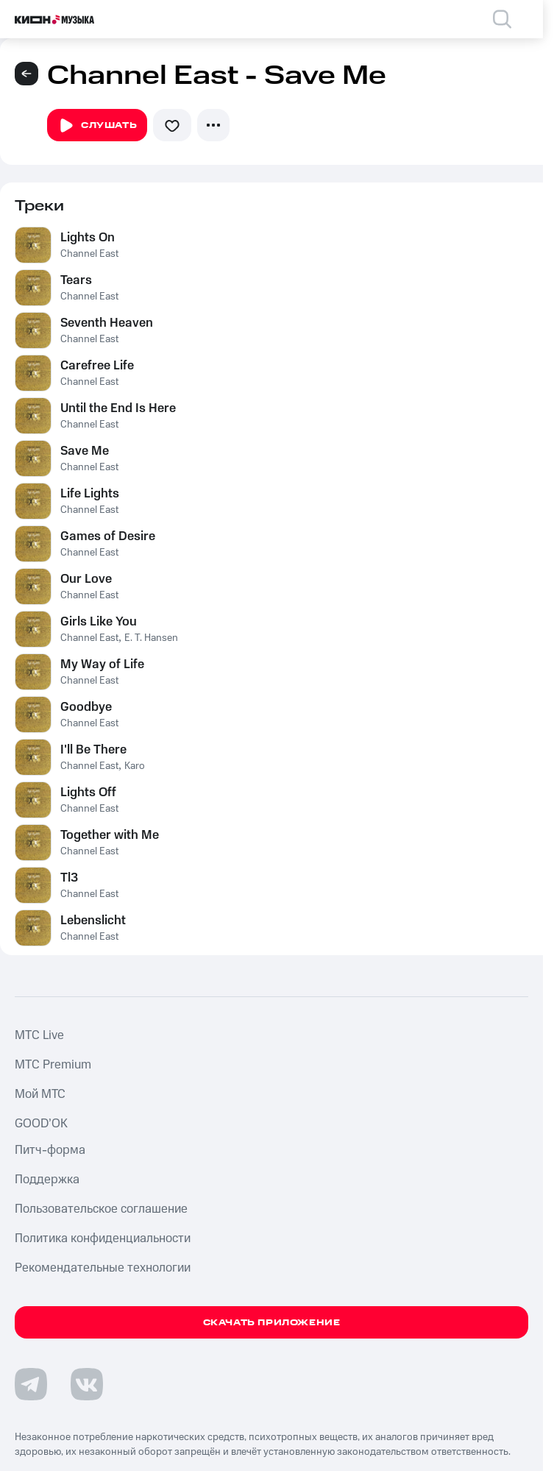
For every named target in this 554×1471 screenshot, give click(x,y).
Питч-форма (50, 1150)
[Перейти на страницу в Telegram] (31, 1384)
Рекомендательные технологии (103, 1268)
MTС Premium (53, 1065)
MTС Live (39, 1035)
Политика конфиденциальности (103, 1238)
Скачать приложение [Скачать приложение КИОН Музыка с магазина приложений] (272, 1322)
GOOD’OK (41, 1124)
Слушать (97, 126)
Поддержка (47, 1179)
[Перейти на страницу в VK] (87, 1384)
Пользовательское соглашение (101, 1209)
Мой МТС (40, 1094)
